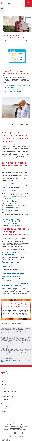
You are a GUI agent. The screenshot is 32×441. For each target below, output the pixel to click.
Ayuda (16, 403)
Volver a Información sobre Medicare (12, 14)
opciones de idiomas (12, 346)
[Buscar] (22, 3)
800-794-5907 (19, 335)
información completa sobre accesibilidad (13, 345)
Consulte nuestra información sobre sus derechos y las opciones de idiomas (15, 361)
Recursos (16, 388)
